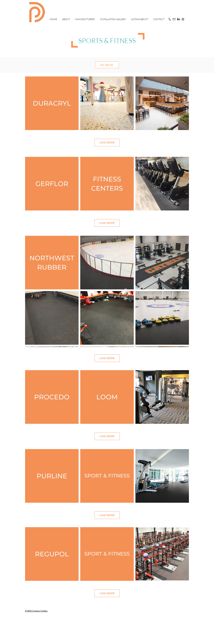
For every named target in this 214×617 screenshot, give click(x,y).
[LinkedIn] (178, 19)
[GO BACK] (107, 64)
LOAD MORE (107, 142)
